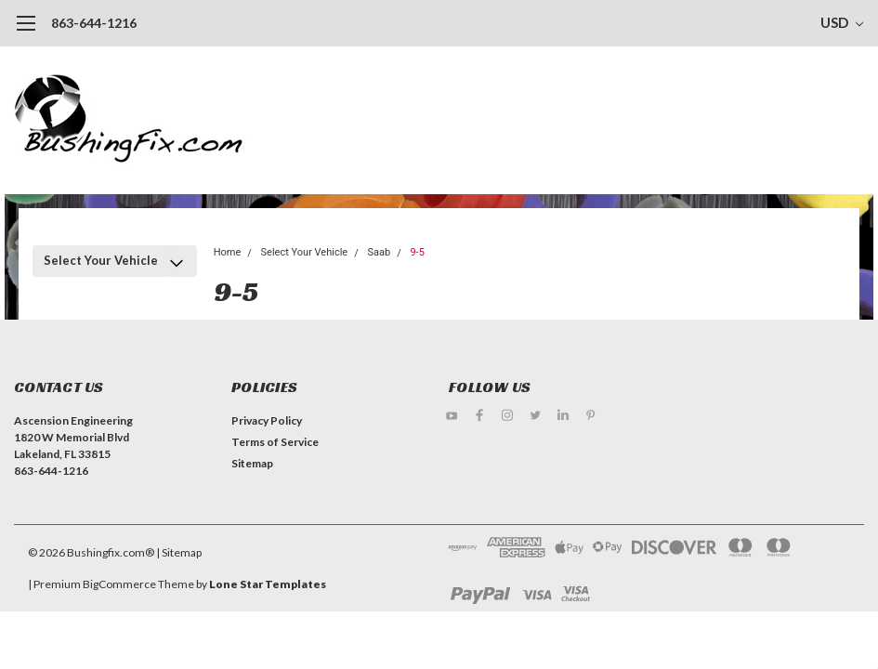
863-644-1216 (94, 23)
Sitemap (252, 463)
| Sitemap (179, 552)
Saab (378, 252)
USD (841, 22)
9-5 (417, 252)
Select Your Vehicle (101, 260)
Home (228, 252)
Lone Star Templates (267, 584)
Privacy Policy (266, 420)
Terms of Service (275, 442)
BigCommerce (119, 584)
